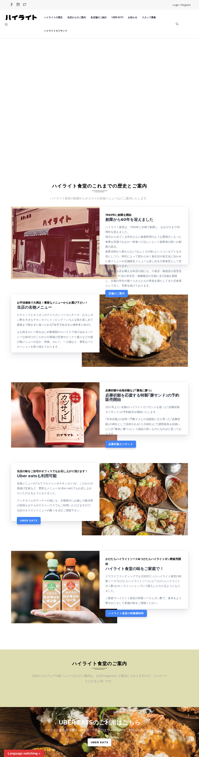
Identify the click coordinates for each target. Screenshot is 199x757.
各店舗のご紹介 (99, 17)
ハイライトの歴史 (53, 17)
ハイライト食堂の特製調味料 (126, 613)
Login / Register (182, 5)
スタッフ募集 (149, 17)
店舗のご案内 (116, 293)
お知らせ (132, 17)
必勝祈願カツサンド (120, 444)
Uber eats (117, 17)
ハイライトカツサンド (55, 30)
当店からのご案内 (76, 17)
